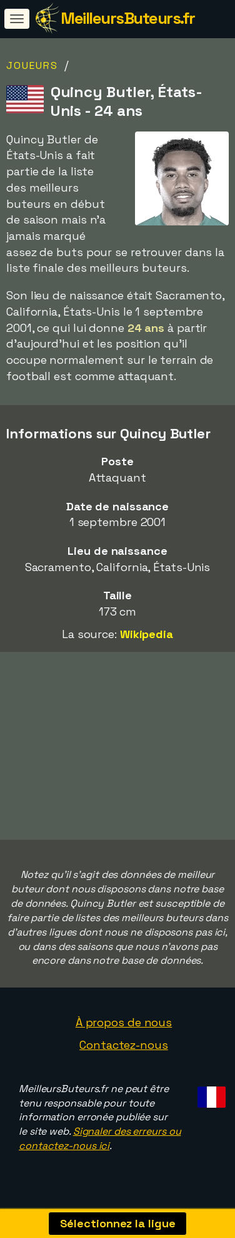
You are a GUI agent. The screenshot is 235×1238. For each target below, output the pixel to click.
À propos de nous (124, 1027)
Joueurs (32, 65)
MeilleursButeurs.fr (128, 18)
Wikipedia (146, 634)
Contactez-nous (123, 1049)
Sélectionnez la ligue (118, 1223)
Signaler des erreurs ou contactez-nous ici (100, 1143)
